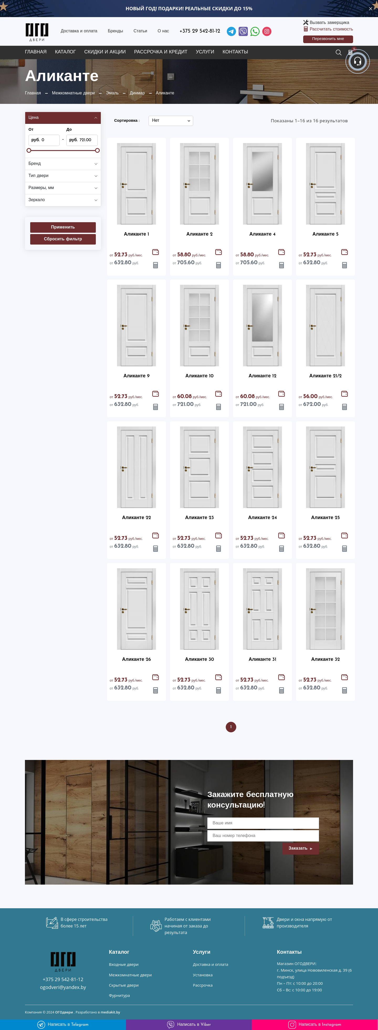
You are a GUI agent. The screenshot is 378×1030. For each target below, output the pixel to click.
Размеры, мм (41, 188)
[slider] (29, 150)
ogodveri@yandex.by (63, 987)
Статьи (140, 31)
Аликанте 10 (199, 376)
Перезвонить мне (328, 39)
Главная (36, 52)
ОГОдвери (64, 1012)
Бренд (35, 164)
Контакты (235, 52)
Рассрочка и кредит (160, 52)
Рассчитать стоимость (331, 29)
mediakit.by (110, 1012)
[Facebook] (255, 31)
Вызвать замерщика (329, 23)
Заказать (300, 848)
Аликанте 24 (262, 517)
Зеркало (37, 200)
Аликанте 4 (262, 234)
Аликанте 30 (199, 659)
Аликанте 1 (136, 234)
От (31, 130)
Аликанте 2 (199, 234)
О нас (163, 31)
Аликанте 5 (325, 234)
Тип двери (39, 176)
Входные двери (124, 964)
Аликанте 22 (136, 517)
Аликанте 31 (262, 659)
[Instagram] (266, 31)
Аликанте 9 (136, 376)
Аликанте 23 (199, 517)
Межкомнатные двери (130, 974)
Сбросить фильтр (63, 239)
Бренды (115, 31)
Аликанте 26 (136, 659)
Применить (63, 227)
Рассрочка (203, 985)
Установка (203, 974)
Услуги (205, 52)
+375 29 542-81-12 (200, 31)
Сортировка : (126, 121)
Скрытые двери (124, 985)
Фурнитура (119, 995)
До (69, 130)
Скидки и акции (105, 52)
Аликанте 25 (325, 517)
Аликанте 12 (262, 376)
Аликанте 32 (325, 659)
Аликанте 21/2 (325, 376)
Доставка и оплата (79, 31)
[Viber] (243, 31)
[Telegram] (231, 31)
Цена (34, 118)
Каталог (65, 52)
